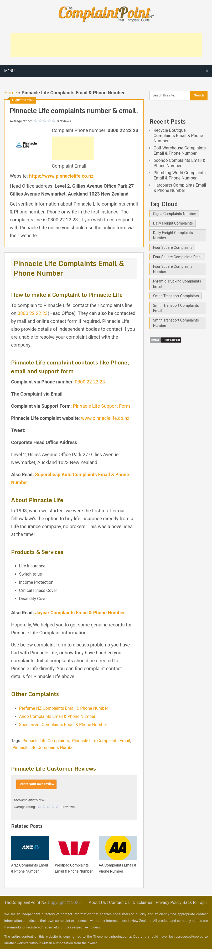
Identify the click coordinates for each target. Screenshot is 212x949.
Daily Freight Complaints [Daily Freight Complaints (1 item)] (173, 223)
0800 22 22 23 (33, 313)
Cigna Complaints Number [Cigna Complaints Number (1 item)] (174, 214)
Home (10, 92)
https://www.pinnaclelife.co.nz (61, 176)
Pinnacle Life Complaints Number (43, 747)
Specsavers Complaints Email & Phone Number (63, 724)
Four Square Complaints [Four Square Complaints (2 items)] (172, 247)
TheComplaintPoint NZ (25, 902)
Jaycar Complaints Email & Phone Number (80, 612)
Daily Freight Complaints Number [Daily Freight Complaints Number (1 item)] (173, 235)
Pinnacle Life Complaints (46, 740)
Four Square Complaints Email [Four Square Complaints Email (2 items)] (177, 257)
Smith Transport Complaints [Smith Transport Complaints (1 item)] (176, 296)
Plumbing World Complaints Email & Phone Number (179, 175)
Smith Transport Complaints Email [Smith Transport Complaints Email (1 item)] (176, 308)
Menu (9, 71)
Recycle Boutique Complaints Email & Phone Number (178, 135)
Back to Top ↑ (195, 902)
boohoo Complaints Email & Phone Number (179, 163)
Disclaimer (142, 902)
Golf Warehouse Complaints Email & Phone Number (179, 150)
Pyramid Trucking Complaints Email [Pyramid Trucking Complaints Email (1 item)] (177, 284)
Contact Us (119, 902)
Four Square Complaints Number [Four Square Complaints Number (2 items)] (172, 269)
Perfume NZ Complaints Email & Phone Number (63, 708)
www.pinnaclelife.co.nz (105, 418)
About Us (97, 902)
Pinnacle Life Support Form (101, 406)
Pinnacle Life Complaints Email (101, 740)
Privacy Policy (169, 902)
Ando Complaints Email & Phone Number (57, 716)
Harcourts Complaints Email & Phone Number (179, 188)
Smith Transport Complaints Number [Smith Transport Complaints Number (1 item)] (176, 323)
